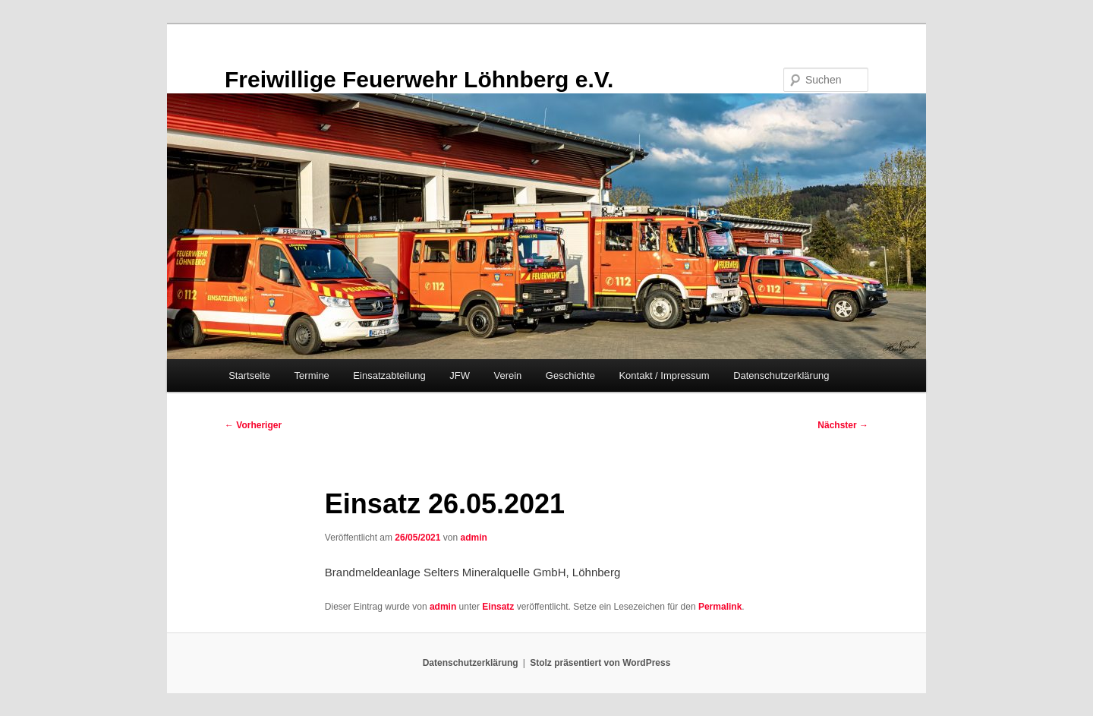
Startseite (249, 375)
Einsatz (498, 606)
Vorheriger (253, 425)
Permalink (720, 606)
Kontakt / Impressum (664, 375)
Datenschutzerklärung (781, 375)
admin (473, 537)
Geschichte (570, 375)
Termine (312, 375)
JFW (459, 375)
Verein (507, 375)
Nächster (842, 425)
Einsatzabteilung (389, 375)
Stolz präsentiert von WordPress (600, 663)
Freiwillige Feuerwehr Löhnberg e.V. (419, 79)
